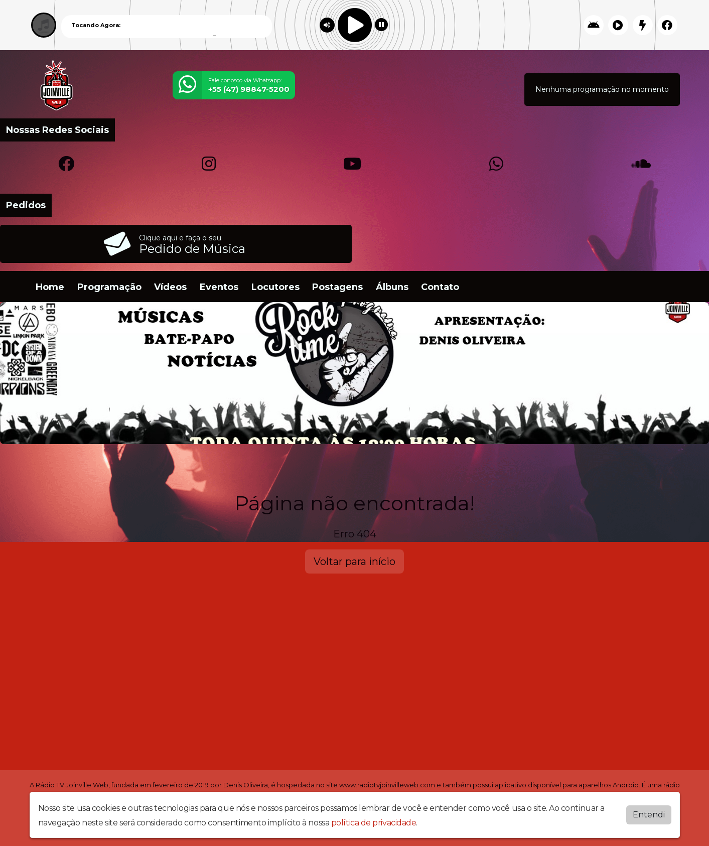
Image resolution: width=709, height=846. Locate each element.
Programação (109, 287)
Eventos (219, 287)
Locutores (275, 287)
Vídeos (170, 287)
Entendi (649, 814)
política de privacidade (373, 822)
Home (50, 287)
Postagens (337, 287)
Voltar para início (354, 561)
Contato (440, 287)
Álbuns (392, 287)
